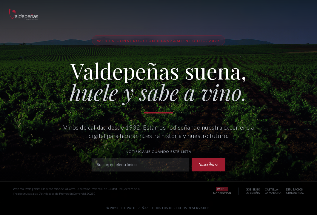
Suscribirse (208, 164)
